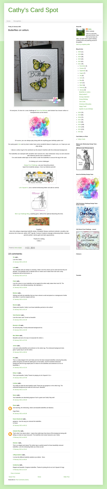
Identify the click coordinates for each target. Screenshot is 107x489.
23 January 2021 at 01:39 (20, 320)
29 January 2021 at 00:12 (20, 425)
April (81, 82)
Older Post (66, 477)
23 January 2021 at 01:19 (20, 309)
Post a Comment (15, 473)
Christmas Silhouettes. (85, 104)
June (81, 78)
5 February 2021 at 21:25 (20, 469)
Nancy (15, 395)
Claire (14, 281)
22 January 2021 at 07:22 (20, 275)
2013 (79, 129)
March (81, 85)
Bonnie (15, 305)
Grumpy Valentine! (84, 97)
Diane (14, 405)
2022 (79, 61)
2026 (79, 52)
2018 (79, 117)
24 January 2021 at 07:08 (20, 377)
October (82, 68)
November (83, 66)
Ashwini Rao (16, 431)
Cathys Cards (81, 139)
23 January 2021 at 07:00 (20, 340)
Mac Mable (16, 335)
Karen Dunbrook (18, 419)
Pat (14, 357)
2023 (79, 59)
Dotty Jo (15, 373)
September (83, 70)
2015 (79, 124)
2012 (79, 131)
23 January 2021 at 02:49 (20, 330)
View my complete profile (83, 44)
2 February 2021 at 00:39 (20, 437)
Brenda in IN (16, 325)
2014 (79, 127)
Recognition (17, 21)
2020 (79, 112)
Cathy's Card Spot (33, 9)
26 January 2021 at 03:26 (20, 413)
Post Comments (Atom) (22, 479)
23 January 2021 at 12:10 (20, 367)
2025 (79, 54)
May (81, 80)
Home (8, 21)
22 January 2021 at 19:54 (20, 287)
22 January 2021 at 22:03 (20, 299)
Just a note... (82, 101)
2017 (79, 119)
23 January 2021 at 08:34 (20, 352)
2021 (79, 64)
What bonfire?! (83, 94)
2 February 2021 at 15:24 (20, 449)
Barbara (15, 293)
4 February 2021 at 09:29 (20, 459)
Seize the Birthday (41, 110)
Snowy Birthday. (83, 99)
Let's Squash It (23, 187)
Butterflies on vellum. (85, 92)
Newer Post (12, 477)
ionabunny (16, 465)
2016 (79, 122)
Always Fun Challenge (30, 165)
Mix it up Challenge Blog (22, 214)
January (82, 90)
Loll (14, 267)
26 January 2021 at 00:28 (20, 400)
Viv (14, 257)
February (82, 87)
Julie (19, 144)
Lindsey (15, 383)
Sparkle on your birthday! (86, 109)
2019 (79, 115)
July (81, 75)
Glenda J (15, 443)
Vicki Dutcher (17, 315)
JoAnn (15, 345)
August (82, 73)
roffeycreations (17, 455)
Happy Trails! (82, 106)
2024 (79, 56)
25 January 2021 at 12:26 (20, 389)
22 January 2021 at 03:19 (20, 262)
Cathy (89, 29)
